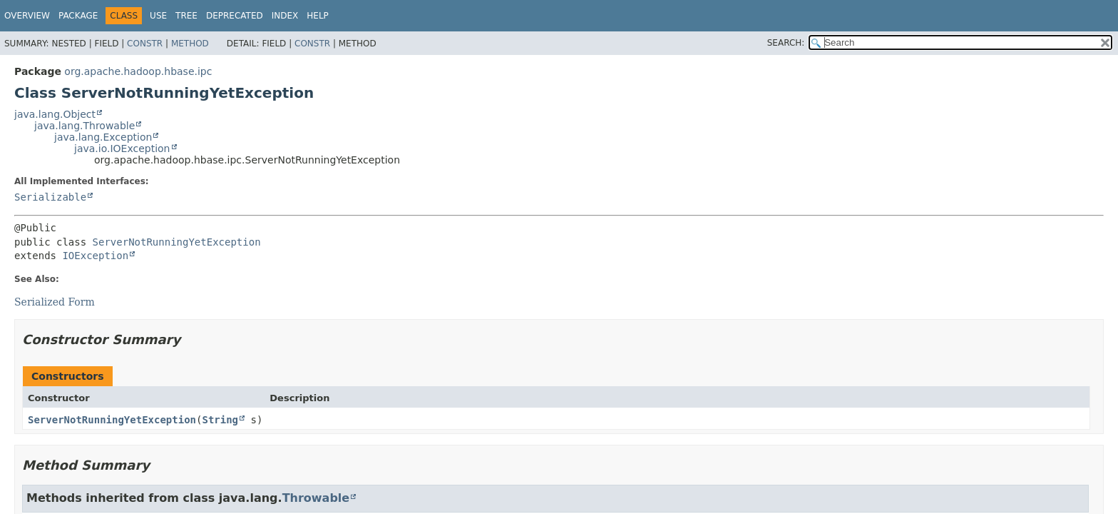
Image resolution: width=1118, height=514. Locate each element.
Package (78, 16)
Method (190, 44)
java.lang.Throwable (84, 125)
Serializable (50, 197)
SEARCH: (786, 43)
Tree (186, 16)
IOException (95, 255)
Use (158, 16)
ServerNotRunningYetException (177, 242)
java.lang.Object (55, 114)
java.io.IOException (122, 148)
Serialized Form (54, 302)
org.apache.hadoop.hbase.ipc (138, 71)
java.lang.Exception (103, 137)
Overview (27, 16)
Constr (145, 44)
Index (285, 16)
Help (318, 16)
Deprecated (234, 16)
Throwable (316, 498)
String (220, 419)
